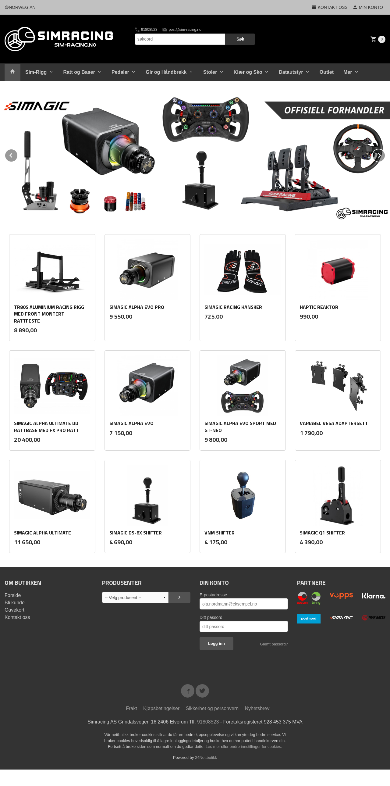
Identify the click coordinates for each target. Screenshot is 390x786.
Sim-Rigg (36, 72)
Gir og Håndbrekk (166, 72)
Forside (13, 595)
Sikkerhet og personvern (212, 708)
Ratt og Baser (79, 72)
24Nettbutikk (206, 757)
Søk (240, 39)
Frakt (131, 708)
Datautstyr (291, 72)
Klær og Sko (248, 72)
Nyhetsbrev (257, 708)
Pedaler (120, 72)
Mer (347, 72)
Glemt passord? (274, 644)
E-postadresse (213, 594)
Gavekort (14, 610)
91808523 (146, 29)
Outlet (327, 72)
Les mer (213, 746)
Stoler (210, 72)
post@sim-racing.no (181, 29)
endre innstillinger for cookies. (256, 746)
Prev (17, 154)
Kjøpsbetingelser (161, 708)
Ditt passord (211, 617)
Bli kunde (15, 602)
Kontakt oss (17, 617)
